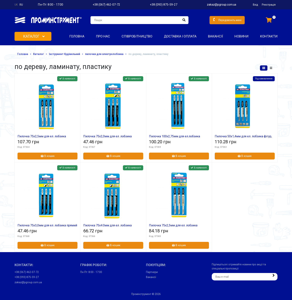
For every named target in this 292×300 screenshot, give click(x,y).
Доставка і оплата (180, 36)
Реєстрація (269, 4)
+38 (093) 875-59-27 (163, 4)
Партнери (152, 272)
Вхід (255, 4)
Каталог (34, 36)
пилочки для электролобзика (104, 54)
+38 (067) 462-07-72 (106, 4)
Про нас (103, 36)
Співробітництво (137, 36)
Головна (76, 36)
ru (21, 4)
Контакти (268, 36)
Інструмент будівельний (64, 54)
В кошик (48, 156)
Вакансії (215, 36)
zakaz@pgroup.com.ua (221, 4)
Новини (241, 36)
